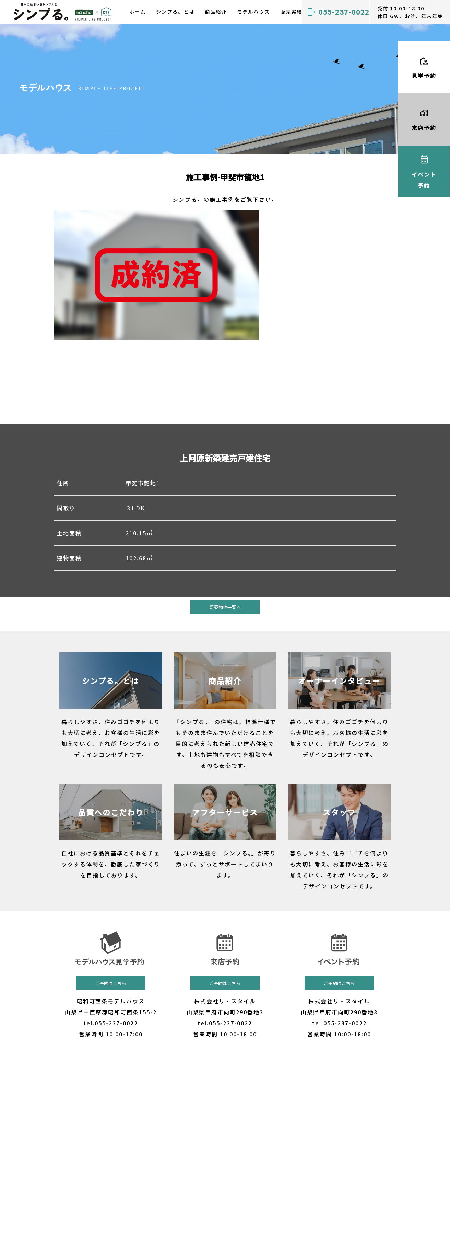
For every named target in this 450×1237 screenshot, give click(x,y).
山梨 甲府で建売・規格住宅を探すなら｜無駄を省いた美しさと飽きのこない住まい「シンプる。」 (63, 12)
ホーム (137, 11)
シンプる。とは (175, 11)
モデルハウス (253, 11)
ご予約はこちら (110, 983)
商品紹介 (216, 11)
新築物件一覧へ (225, 607)
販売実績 (291, 11)
